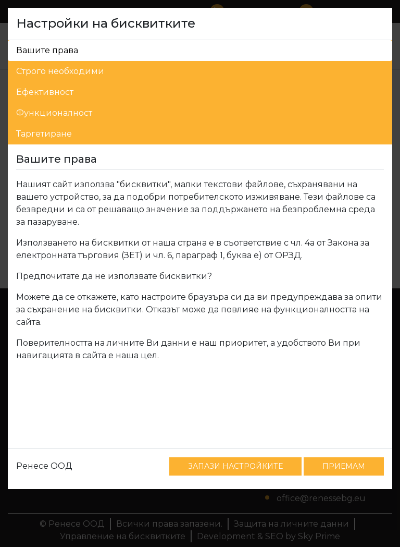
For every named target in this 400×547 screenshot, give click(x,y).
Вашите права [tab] (47, 50)
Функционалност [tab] (54, 113)
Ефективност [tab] (44, 92)
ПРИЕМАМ (343, 466)
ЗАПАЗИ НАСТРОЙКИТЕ (235, 466)
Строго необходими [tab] (60, 71)
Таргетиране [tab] (44, 134)
